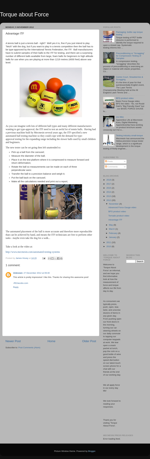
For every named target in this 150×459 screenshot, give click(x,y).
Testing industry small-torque (129, 135)
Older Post (89, 341)
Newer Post (13, 341)
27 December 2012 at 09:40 (37, 273)
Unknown (18, 273)
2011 (109, 242)
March (112, 229)
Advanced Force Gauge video (122, 207)
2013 (109, 196)
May (111, 225)
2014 (109, 192)
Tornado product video (118, 216)
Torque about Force (24, 14)
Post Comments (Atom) (29, 347)
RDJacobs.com (21, 283)
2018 (109, 180)
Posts (109, 161)
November (114, 204)
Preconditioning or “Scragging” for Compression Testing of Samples (130, 55)
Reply (16, 287)
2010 (109, 246)
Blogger (91, 451)
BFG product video (125, 98)
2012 (109, 200)
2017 (109, 184)
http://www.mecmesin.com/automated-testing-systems (33, 252)
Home (51, 341)
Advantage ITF (115, 220)
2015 (109, 188)
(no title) (120, 117)
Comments (111, 167)
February (113, 233)
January (113, 237)
